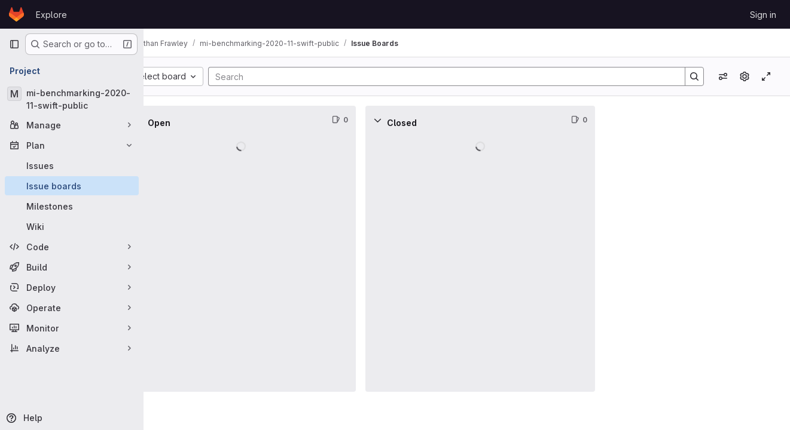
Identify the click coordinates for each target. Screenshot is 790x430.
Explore (51, 15)
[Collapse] (170, 120)
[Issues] (72, 165)
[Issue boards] (72, 185)
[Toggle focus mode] (766, 76)
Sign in (763, 15)
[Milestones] (72, 206)
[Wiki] (72, 226)
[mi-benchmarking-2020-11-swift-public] (72, 99)
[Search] (456, 76)
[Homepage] (16, 14)
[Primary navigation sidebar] (14, 44)
